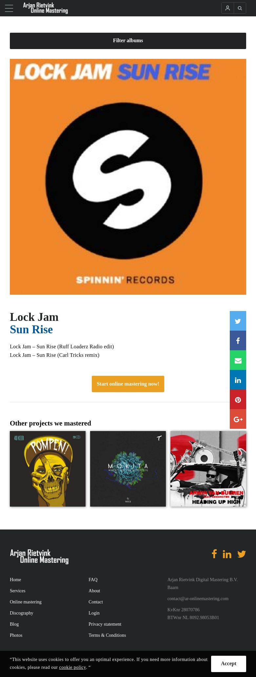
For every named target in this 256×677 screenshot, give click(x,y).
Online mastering (26, 601)
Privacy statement (105, 624)
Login (94, 613)
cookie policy (72, 667)
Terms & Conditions (107, 635)
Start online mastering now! (128, 384)
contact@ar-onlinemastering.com (197, 598)
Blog (14, 624)
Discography (21, 613)
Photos (16, 635)
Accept (228, 663)
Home (15, 579)
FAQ (93, 579)
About (94, 590)
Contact (96, 601)
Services (17, 590)
